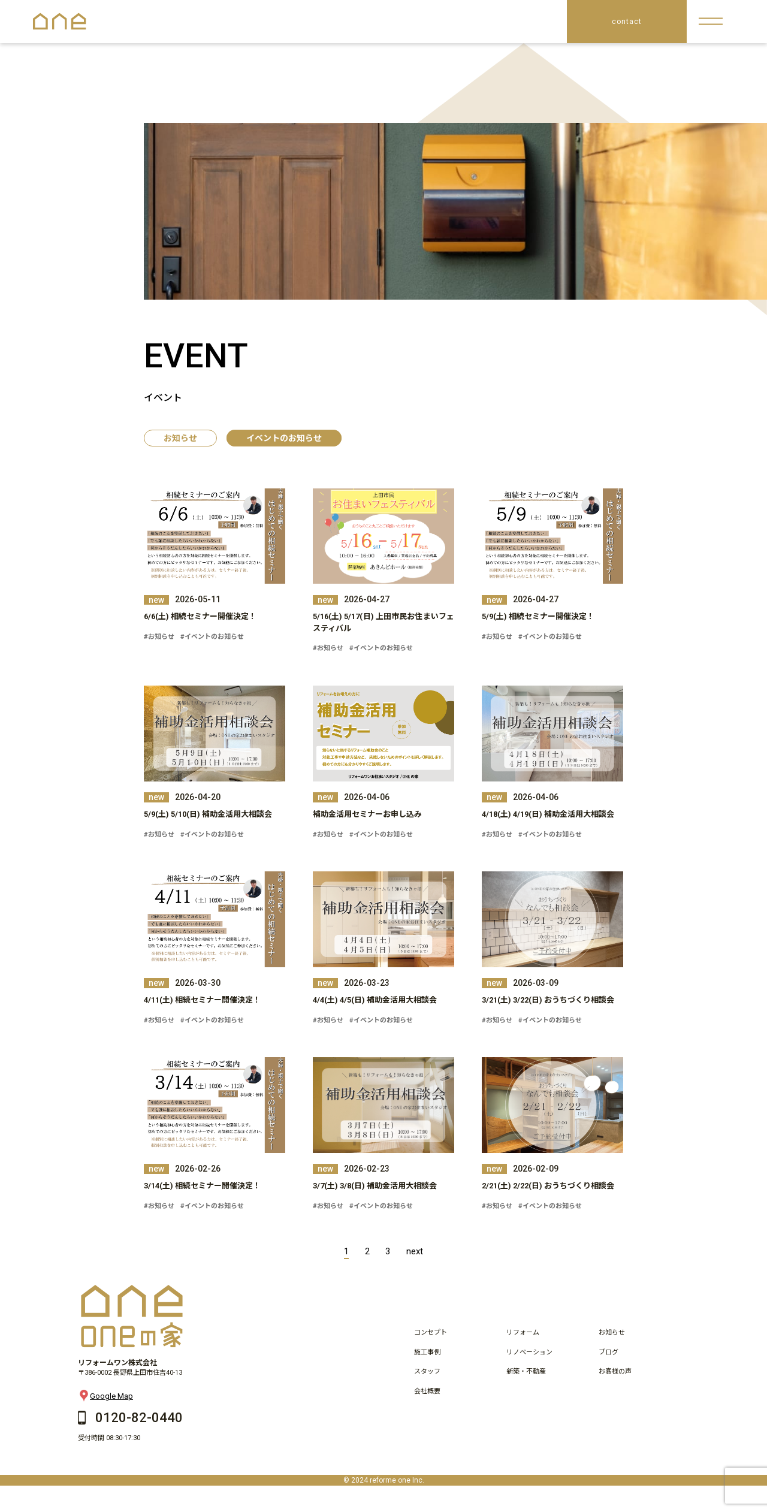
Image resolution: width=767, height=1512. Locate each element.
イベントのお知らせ (284, 438)
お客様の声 (615, 1371)
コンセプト (430, 1332)
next (414, 1251)
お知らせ (180, 438)
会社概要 (427, 1391)
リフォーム (522, 1332)
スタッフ (427, 1371)
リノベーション (529, 1352)
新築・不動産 (526, 1371)
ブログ (608, 1352)
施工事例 (427, 1352)
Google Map (105, 1396)
